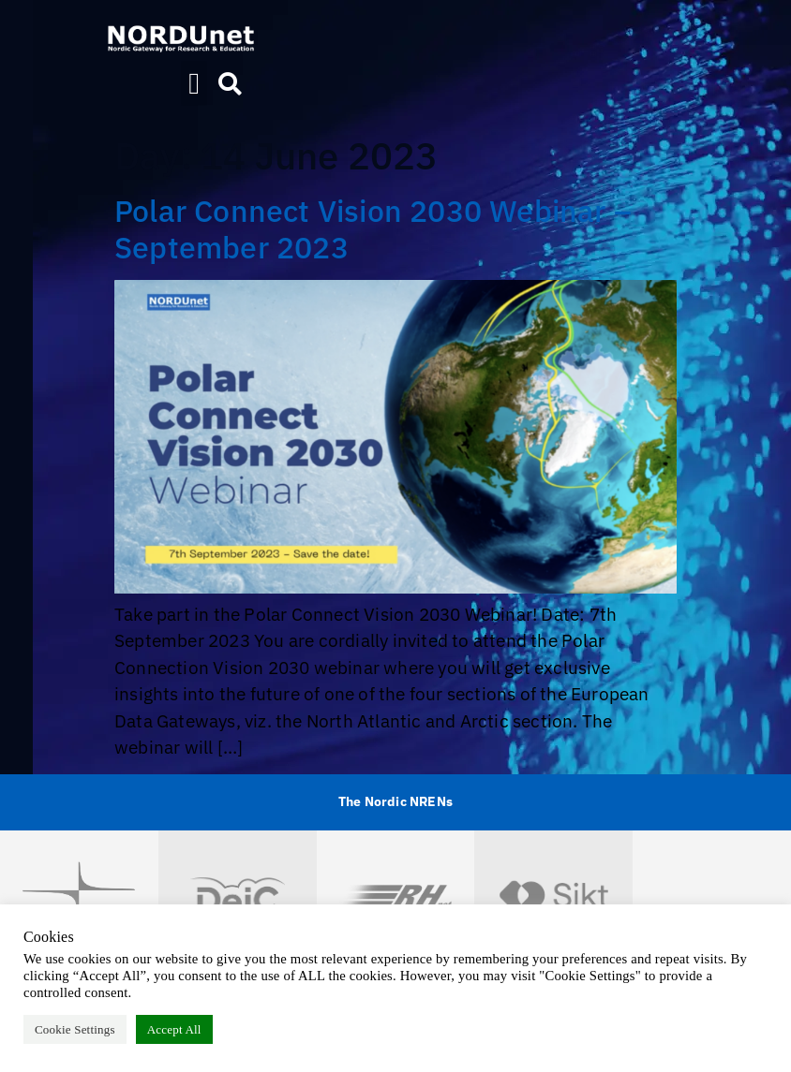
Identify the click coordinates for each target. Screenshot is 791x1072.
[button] (194, 83)
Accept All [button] (174, 1029)
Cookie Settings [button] (75, 1029)
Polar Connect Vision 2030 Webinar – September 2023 (373, 228)
